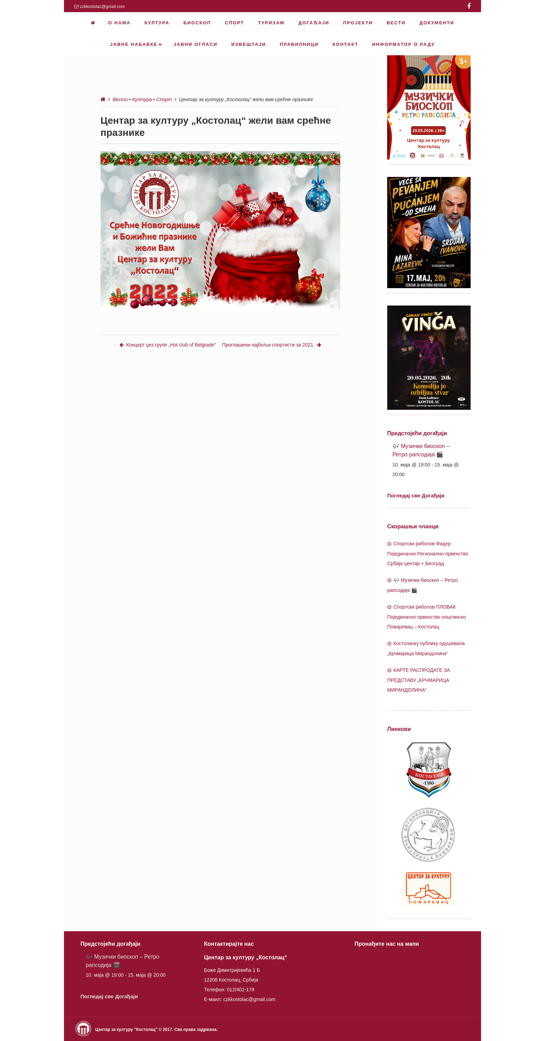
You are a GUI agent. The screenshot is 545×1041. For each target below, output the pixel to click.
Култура (142, 99)
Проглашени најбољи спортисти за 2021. (271, 345)
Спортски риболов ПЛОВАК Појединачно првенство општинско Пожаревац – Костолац (426, 616)
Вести (120, 99)
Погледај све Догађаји (416, 495)
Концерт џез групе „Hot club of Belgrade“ (168, 345)
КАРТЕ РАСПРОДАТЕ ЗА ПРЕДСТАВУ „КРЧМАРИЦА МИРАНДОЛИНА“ (418, 680)
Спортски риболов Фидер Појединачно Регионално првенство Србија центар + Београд (427, 553)
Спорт (164, 99)
